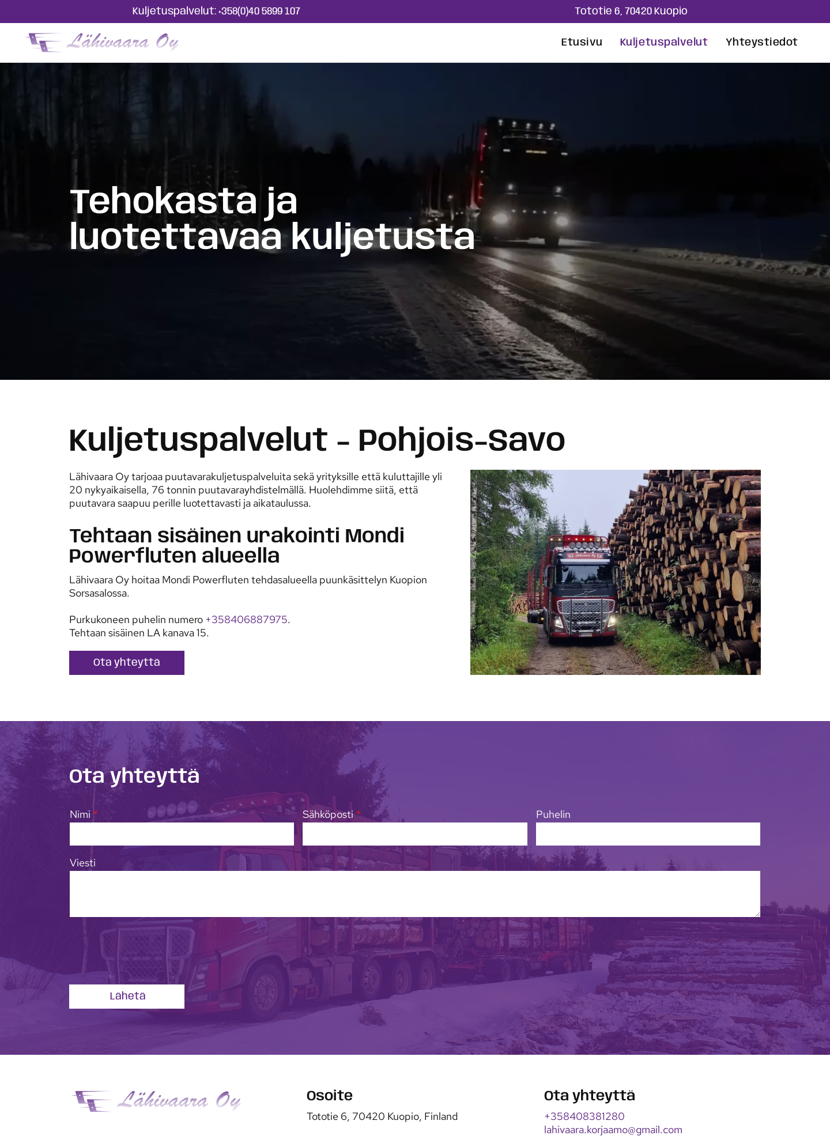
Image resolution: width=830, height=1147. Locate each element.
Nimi (80, 814)
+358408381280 (584, 1116)
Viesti (83, 862)
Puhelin (553, 814)
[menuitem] (582, 43)
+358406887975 (246, 619)
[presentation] (157, 949)
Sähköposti (328, 814)
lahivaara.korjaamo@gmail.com (613, 1129)
